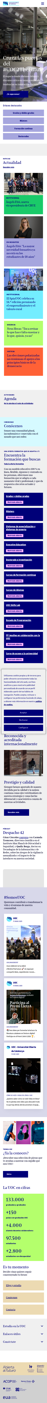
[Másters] (23, 120)
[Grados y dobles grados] (23, 113)
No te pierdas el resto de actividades (18, 403)
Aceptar (23, 712)
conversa (23, 837)
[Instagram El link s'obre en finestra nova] (6, 1356)
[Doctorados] (23, 136)
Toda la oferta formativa (14, 464)
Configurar (23, 727)
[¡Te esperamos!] (15, 94)
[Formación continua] (23, 128)
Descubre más (8, 167)
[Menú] (42, 3)
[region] (23, 701)
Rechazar (23, 720)
